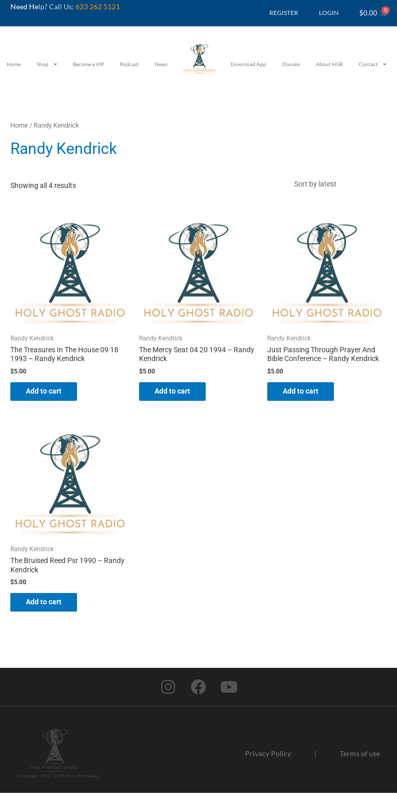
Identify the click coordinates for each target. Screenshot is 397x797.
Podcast (129, 64)
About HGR (329, 64)
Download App (248, 64)
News (161, 64)
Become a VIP (88, 64)
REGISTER (283, 13)
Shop (47, 64)
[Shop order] (337, 185)
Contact (372, 64)
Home (14, 64)
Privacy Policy (268, 757)
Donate (291, 64)
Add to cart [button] (49, 393)
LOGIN (329, 13)
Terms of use (360, 757)
